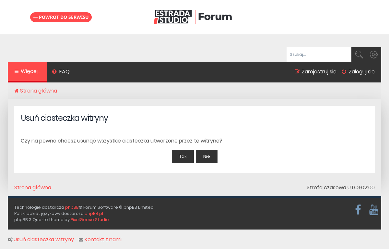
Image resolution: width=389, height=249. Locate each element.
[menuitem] (61, 72)
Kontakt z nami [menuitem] (100, 239)
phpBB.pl (94, 213)
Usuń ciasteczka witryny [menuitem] (41, 239)
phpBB (72, 207)
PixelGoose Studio (90, 219)
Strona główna (32, 187)
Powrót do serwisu (61, 17)
